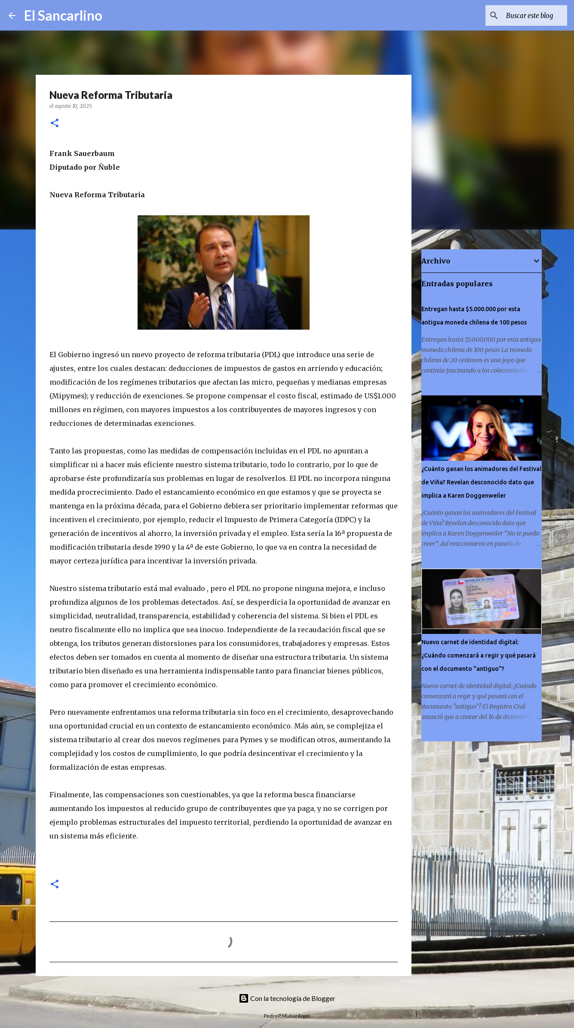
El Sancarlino (63, 15)
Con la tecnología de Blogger (287, 998)
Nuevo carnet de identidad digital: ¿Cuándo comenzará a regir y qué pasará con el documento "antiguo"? (478, 655)
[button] (54, 123)
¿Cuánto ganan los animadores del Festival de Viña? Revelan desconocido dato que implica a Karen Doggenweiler (481, 482)
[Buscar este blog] (522, 15)
